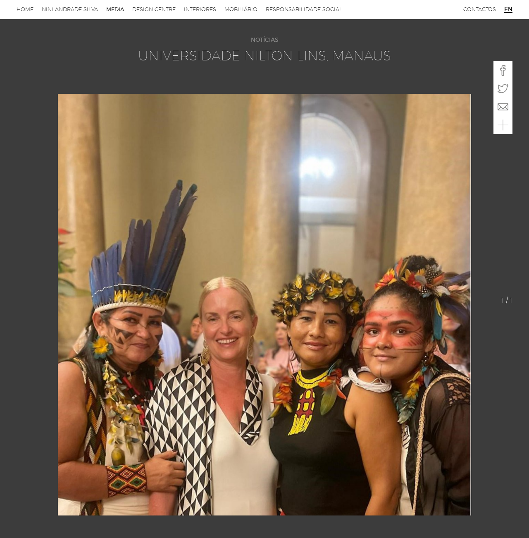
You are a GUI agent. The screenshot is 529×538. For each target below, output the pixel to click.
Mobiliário (240, 9)
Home (25, 9)
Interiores (200, 9)
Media (115, 9)
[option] (264, 304)
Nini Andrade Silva (70, 9)
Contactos (479, 9)
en (508, 9)
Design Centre (154, 9)
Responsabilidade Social (304, 9)
